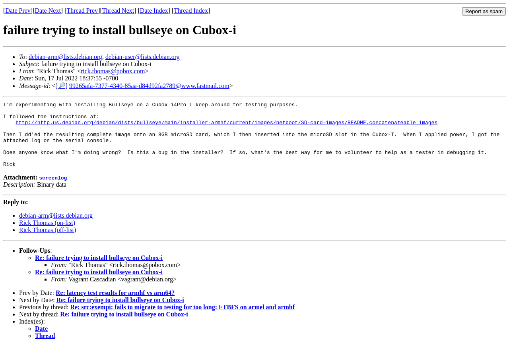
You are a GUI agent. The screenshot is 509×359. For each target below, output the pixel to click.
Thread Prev (82, 10)
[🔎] (61, 85)
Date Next (48, 10)
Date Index (154, 10)
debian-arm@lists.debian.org (65, 56)
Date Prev (18, 10)
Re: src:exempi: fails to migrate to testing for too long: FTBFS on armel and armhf (182, 320)
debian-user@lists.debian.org (142, 56)
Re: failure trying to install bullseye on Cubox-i (99, 270)
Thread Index (191, 10)
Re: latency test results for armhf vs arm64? (115, 305)
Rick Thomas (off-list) (47, 243)
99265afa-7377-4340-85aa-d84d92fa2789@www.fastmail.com (149, 85)
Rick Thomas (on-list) (47, 235)
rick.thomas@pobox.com (113, 71)
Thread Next (118, 10)
